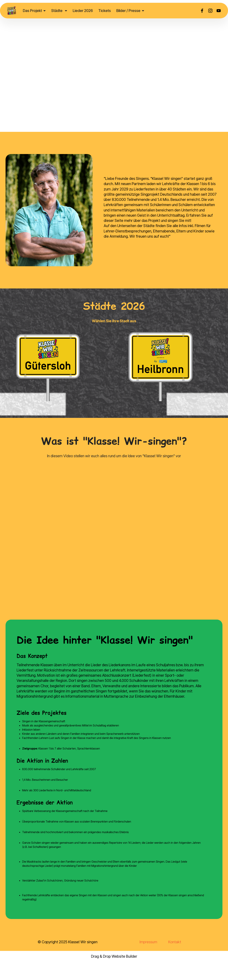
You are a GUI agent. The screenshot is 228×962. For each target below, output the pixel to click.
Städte (57, 10)
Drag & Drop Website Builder (114, 956)
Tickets (104, 10)
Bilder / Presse (128, 10)
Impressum (148, 942)
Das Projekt (32, 10)
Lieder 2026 (83, 10)
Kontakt (174, 942)
